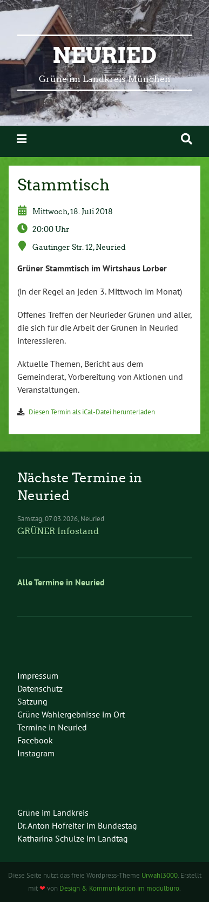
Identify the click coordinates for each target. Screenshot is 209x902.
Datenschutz (40, 688)
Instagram (36, 753)
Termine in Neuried (52, 727)
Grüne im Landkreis (53, 812)
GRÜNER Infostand (58, 531)
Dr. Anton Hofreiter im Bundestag (77, 825)
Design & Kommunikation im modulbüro (119, 888)
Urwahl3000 (159, 875)
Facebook (35, 740)
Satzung (32, 701)
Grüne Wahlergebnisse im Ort (71, 714)
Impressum (37, 675)
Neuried (104, 56)
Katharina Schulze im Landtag (72, 838)
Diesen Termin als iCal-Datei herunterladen (92, 411)
